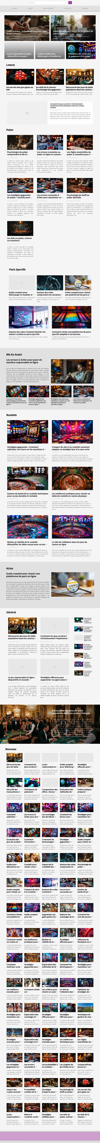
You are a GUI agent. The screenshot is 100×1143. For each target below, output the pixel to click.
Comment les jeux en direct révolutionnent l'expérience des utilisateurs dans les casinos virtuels (67, 106)
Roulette (67, 8)
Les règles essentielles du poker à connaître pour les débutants (79, 154)
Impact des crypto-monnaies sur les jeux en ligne (14, 1093)
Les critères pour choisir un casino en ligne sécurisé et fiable (49, 993)
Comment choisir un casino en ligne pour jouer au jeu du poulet (14, 943)
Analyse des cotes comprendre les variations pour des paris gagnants (49, 294)
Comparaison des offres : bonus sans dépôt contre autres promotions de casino (88, 640)
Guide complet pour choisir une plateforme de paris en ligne (78, 294)
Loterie (14, 8)
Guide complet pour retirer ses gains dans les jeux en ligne (73, 32)
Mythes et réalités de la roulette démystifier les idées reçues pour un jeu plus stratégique (26, 544)
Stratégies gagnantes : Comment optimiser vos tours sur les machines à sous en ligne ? (37, 401)
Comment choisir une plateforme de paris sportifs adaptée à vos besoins (71, 333)
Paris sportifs (48, 8)
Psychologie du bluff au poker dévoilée (78, 196)
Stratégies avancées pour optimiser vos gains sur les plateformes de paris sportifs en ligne (60, 401)
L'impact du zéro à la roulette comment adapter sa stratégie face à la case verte (71, 448)
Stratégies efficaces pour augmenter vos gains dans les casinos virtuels (54, 679)
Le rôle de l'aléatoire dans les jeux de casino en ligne (69, 543)
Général (85, 8)
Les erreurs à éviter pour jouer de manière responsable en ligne (24, 361)
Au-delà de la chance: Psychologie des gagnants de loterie (49, 89)
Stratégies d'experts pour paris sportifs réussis (48, 1093)
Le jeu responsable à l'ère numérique (14, 1116)
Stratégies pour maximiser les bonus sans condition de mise (85, 818)
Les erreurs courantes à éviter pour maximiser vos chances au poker (49, 197)
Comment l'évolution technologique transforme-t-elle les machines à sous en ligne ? (16, 401)
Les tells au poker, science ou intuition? (19, 239)
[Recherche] (48, 2)
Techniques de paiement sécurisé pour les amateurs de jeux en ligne (88, 630)
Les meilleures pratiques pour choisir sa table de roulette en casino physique (71, 494)
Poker (30, 8)
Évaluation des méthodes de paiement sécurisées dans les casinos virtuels (79, 56)
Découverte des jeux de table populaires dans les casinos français (79, 89)
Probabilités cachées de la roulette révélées (32, 1091)
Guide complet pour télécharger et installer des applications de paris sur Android (49, 57)
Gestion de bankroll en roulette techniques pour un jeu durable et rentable (27, 494)
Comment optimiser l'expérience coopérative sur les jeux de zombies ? (88, 666)
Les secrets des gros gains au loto (19, 88)
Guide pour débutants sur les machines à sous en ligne (13, 868)
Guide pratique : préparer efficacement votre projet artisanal (27, 32)
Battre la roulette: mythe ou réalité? (31, 1116)
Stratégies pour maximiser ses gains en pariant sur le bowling (14, 1018)
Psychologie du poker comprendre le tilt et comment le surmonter (18, 154)
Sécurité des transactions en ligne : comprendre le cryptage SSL (88, 621)
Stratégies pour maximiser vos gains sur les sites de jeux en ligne (85, 968)
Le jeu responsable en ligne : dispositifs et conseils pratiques (19, 56)
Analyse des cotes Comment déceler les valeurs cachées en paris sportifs (27, 333)
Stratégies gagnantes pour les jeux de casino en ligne (32, 968)
